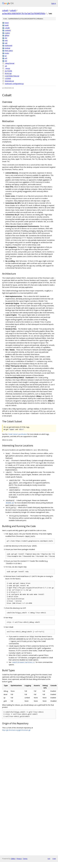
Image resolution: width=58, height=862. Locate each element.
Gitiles (13, 859)
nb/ (6, 38)
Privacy (19, 859)
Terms (25, 859)
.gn (6, 66)
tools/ (7, 53)
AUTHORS (8, 71)
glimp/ (7, 35)
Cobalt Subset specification (17, 434)
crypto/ (7, 33)
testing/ (7, 48)
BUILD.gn (8, 73)
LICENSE (8, 78)
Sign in (53, 3)
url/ (6, 58)
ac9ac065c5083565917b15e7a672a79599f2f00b (23, 13)
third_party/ (9, 51)
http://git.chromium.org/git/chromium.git (16, 730)
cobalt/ (7, 28)
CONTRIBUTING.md (12, 76)
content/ (8, 30)
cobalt (5, 10)
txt (49, 859)
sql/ (6, 43)
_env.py (7, 68)
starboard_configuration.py (14, 84)
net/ (6, 40)
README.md (9, 81)
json (54, 859)
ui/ (6, 56)
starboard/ (8, 45)
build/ (7, 25)
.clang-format (9, 63)
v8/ (6, 61)
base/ (7, 23)
